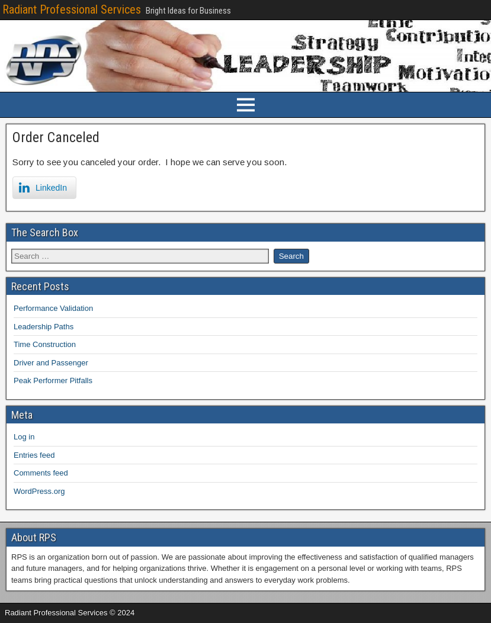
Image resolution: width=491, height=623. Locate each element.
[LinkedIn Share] (44, 187)
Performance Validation (53, 308)
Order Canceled (56, 137)
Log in (24, 436)
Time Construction (45, 344)
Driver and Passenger (51, 362)
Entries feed (34, 455)
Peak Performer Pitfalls (53, 380)
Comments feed (41, 472)
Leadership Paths (43, 326)
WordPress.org (39, 491)
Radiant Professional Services (71, 9)
